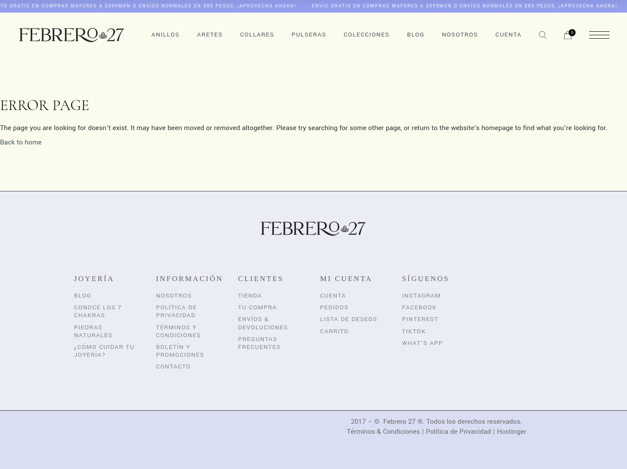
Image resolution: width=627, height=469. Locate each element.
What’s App (422, 343)
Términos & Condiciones (383, 431)
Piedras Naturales (93, 331)
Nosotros (174, 295)
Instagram (421, 295)
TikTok (413, 331)
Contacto (173, 366)
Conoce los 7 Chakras (98, 311)
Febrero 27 (399, 421)
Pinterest (420, 319)
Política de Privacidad (176, 311)
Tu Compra (257, 307)
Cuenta (333, 295)
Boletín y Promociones (180, 351)
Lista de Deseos (349, 319)
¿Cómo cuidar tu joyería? (104, 351)
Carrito (334, 331)
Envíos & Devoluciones (263, 323)
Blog (82, 295)
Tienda (250, 295)
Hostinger (511, 431)
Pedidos (334, 307)
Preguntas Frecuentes (259, 343)
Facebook (419, 307)
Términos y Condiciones (178, 331)
